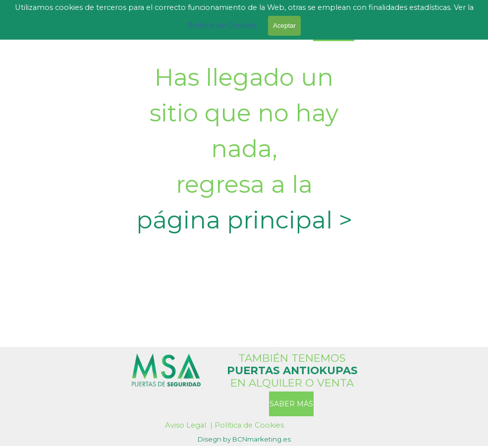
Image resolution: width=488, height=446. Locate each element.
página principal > (244, 220)
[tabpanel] (244, 148)
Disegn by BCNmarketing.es (244, 439)
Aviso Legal (185, 425)
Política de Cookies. (222, 25)
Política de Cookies (249, 425)
